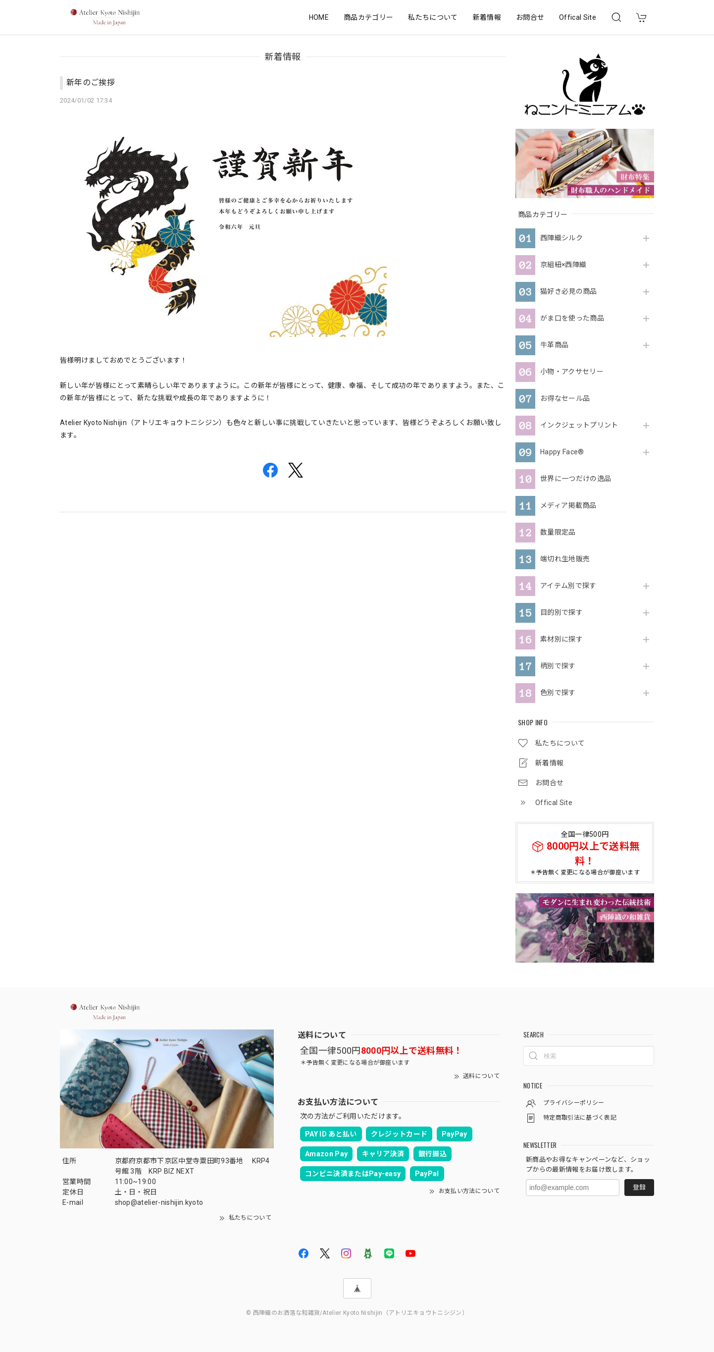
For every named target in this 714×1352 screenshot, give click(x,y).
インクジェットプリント (579, 425)
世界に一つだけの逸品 (575, 479)
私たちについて (433, 17)
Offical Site (577, 17)
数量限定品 (558, 532)
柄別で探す (558, 666)
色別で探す (558, 693)
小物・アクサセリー (572, 372)
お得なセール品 (565, 398)
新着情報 (487, 17)
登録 (639, 1187)
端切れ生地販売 (565, 559)
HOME (319, 17)
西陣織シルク (561, 238)
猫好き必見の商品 (568, 291)
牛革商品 (554, 345)
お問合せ (530, 17)
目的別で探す (561, 612)
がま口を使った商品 (572, 318)
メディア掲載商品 (568, 505)
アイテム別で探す (568, 586)
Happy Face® (562, 452)
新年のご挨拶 (90, 82)
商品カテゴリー (368, 17)
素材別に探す (561, 639)
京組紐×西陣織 (563, 265)
